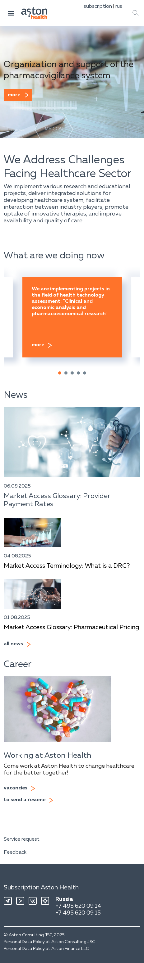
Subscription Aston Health (41, 887)
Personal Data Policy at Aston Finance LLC (46, 949)
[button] (60, 373)
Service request (21, 839)
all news (13, 644)
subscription (98, 6)
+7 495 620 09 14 (78, 906)
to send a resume (24, 799)
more (14, 95)
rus (118, 6)
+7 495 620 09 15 (78, 913)
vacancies (15, 788)
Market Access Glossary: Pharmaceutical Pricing (71, 627)
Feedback (15, 852)
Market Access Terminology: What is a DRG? (67, 566)
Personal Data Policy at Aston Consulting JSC (49, 942)
